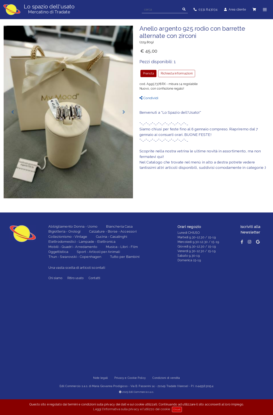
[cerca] (161, 9)
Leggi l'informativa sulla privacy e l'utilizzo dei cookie (131, 409)
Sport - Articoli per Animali (98, 252)
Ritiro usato (75, 278)
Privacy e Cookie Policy (130, 377)
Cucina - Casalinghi (111, 236)
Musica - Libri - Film (122, 247)
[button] (13, 112)
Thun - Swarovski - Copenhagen (74, 257)
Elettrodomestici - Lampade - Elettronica (81, 241)
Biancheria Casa (119, 226)
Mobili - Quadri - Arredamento (72, 247)
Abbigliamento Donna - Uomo (72, 226)
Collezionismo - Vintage (67, 236)
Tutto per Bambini (124, 257)
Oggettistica (58, 252)
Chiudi (176, 409)
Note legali (100, 377)
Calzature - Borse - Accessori (113, 231)
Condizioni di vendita (166, 377)
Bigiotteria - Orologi (64, 231)
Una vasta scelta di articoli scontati (76, 268)
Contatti (94, 278)
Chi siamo (55, 278)
